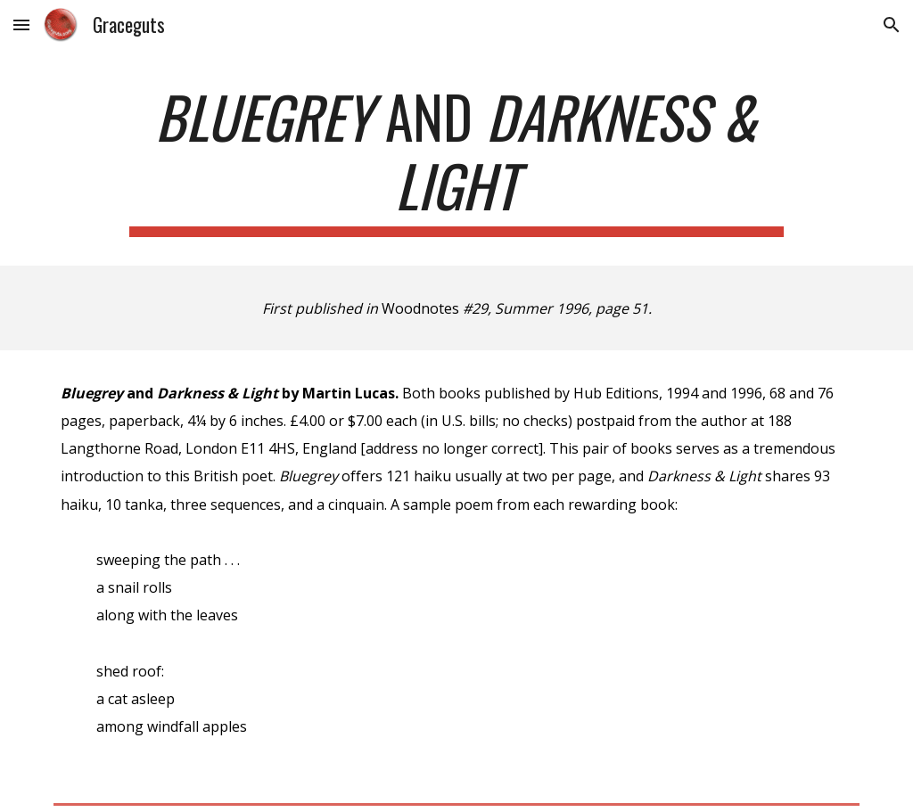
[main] (456, 159)
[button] (21, 24)
